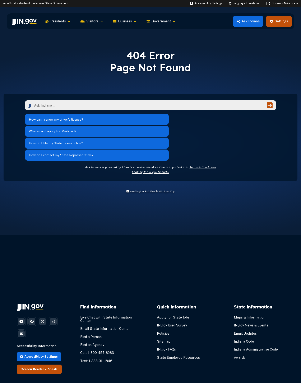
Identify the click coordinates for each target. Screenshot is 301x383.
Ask (248, 21)
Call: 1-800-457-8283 (97, 323)
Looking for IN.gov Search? (150, 142)
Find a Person (91, 307)
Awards (239, 328)
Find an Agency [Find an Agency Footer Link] (92, 315)
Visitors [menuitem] (91, 21)
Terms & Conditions (203, 137)
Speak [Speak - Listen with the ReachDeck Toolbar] (52, 342)
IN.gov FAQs (166, 320)
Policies (163, 304)
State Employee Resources (178, 328)
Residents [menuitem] (57, 21)
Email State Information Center (105, 299)
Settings (279, 21)
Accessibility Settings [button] (39, 330)
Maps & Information (249, 288)
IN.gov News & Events (251, 296)
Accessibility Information (36, 320)
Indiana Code (244, 312)
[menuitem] (24, 21)
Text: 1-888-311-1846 (96, 331)
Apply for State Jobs (173, 288)
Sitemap (163, 312)
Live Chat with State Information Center (106, 289)
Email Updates (245, 304)
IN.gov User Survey (172, 296)
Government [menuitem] (161, 21)
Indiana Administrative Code (256, 320)
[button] (206, 3)
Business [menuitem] (124, 21)
